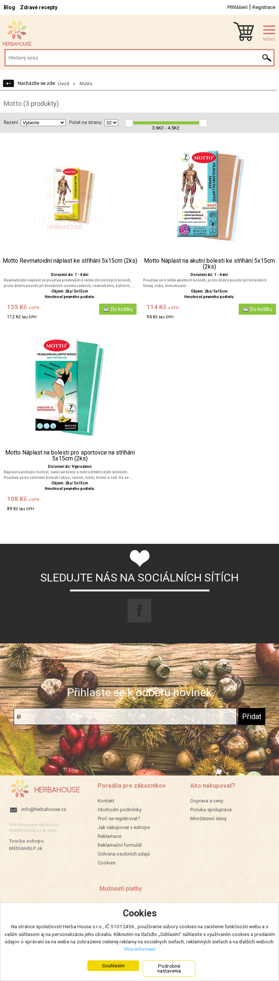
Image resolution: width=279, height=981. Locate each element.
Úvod (63, 83)
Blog (9, 7)
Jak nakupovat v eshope (124, 827)
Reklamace (109, 836)
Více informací (139, 949)
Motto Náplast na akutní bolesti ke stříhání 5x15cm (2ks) (209, 264)
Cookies (106, 863)
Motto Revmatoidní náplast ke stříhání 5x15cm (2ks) (70, 261)
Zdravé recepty (38, 7)
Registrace (263, 7)
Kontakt (106, 801)
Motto (86, 83)
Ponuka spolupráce (211, 809)
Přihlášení (237, 7)
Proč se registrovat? (119, 818)
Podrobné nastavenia (169, 968)
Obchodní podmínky (119, 809)
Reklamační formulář (120, 845)
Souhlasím (113, 965)
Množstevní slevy (208, 818)
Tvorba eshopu (26, 841)
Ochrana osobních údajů (124, 854)
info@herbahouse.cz (43, 809)
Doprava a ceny (206, 801)
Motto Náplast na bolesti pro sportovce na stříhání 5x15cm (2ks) (70, 456)
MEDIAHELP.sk (25, 848)
